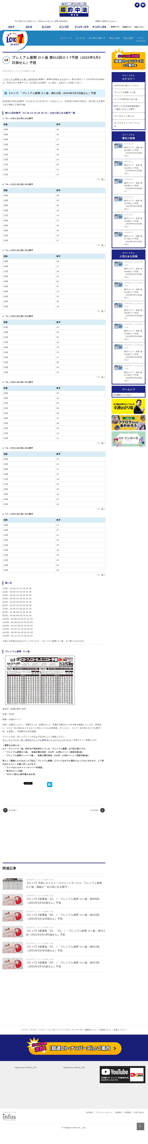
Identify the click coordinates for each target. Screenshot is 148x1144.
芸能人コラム (119, 1030)
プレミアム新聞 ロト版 (125, 92)
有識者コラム (105, 1030)
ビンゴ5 (51, 1030)
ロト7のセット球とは (124, 116)
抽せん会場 (114, 38)
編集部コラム (91, 1030)
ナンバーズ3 (63, 1030)
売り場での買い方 (97, 38)
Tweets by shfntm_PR (25, 1067)
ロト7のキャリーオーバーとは (127, 124)
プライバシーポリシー (104, 1112)
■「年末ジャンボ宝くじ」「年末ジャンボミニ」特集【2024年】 (41, 21)
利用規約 (128, 1112)
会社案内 (89, 1112)
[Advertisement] (54, 837)
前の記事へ (10, 810)
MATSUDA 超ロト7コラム (126, 85)
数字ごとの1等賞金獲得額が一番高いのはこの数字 (127, 107)
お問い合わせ (139, 1112)
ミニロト (42, 1030)
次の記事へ (98, 810)
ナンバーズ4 (77, 1030)
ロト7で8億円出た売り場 (125, 99)
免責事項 (118, 1112)
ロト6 (32, 1030)
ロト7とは (80, 38)
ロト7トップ (66, 38)
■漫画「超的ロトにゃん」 (106, 21)
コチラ (62, 79)
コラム (140, 38)
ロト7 (25, 1030)
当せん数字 (128, 38)
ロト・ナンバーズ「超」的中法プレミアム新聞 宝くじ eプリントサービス (37, 740)
